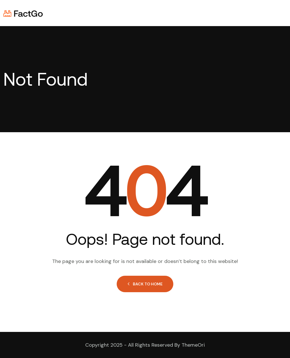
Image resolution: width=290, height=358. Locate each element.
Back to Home (145, 284)
